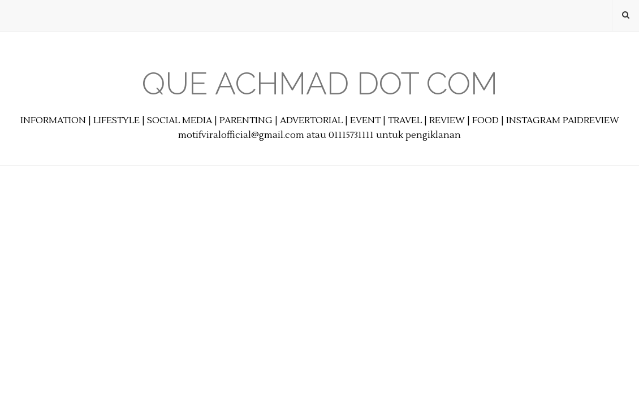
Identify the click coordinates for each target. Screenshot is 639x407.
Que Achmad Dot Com (320, 83)
